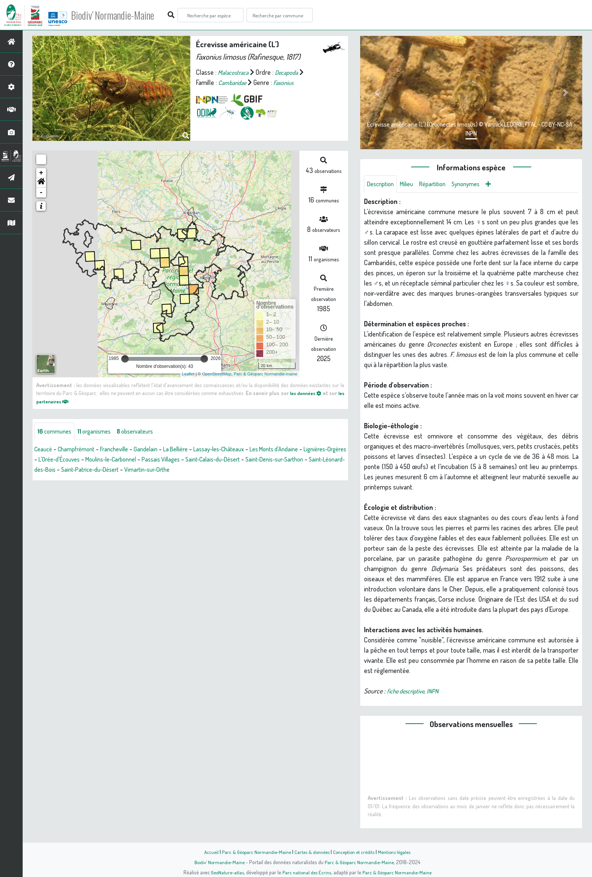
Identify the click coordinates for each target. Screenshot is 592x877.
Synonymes (475, 184)
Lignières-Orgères (58, 460)
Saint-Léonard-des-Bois (121, 470)
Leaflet (188, 374)
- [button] (41, 192)
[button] (41, 183)
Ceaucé (44, 450)
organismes (99, 432)
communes (56, 432)
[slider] (125, 359)
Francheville (123, 450)
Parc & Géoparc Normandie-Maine (253, 851)
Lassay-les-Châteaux (237, 450)
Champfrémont (80, 450)
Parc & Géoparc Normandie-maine (266, 374)
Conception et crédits (355, 851)
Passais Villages (225, 460)
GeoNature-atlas (224, 872)
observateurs (144, 432)
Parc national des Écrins (306, 872)
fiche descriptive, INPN (416, 692)
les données (310, 392)
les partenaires (59, 401)
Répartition (439, 184)
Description (382, 184)
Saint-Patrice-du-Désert (191, 470)
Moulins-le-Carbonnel (169, 460)
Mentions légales (398, 851)
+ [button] (41, 173)
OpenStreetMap (216, 374)
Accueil (205, 851)
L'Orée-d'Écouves (111, 460)
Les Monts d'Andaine (298, 450)
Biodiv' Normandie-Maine (124, 15)
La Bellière (190, 450)
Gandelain (157, 450)
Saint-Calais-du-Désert (282, 460)
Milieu (410, 184)
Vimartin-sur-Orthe (254, 470)
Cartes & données (311, 851)
